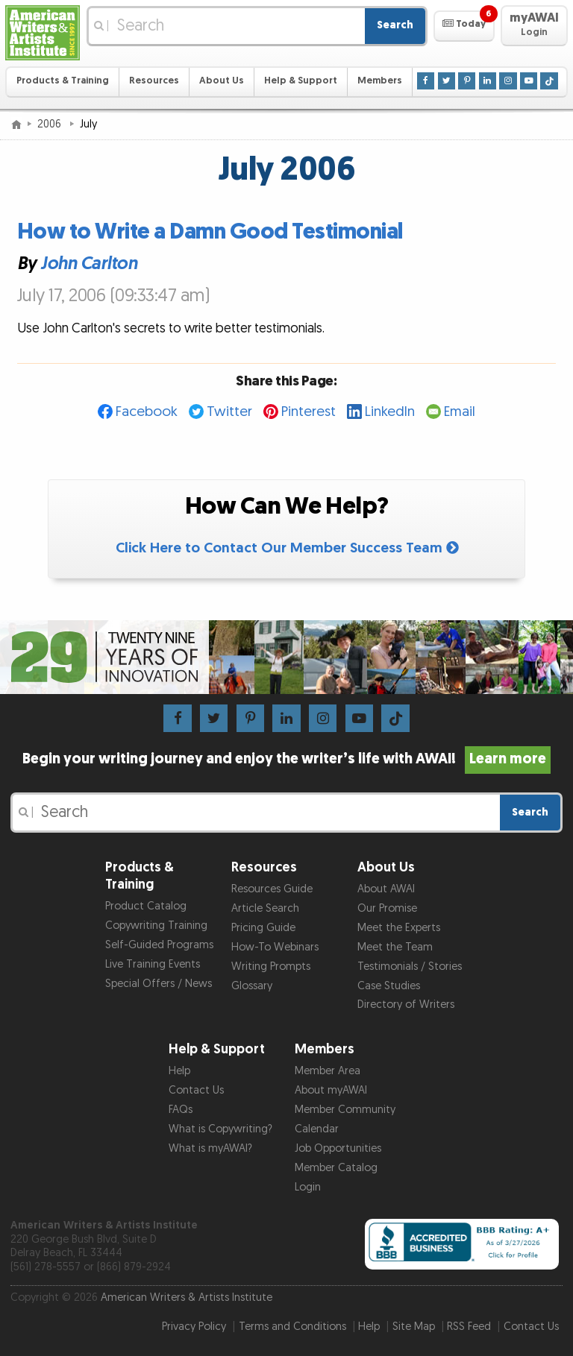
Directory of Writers (405, 1004)
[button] (463, 26)
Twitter (229, 412)
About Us (221, 81)
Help (179, 1071)
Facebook (147, 412)
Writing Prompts (270, 966)
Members (379, 81)
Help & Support (300, 81)
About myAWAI (331, 1090)
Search (395, 25)
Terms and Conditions (292, 1326)
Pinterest (308, 412)
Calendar (317, 1129)
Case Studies (388, 986)
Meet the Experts (398, 928)
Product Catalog (146, 906)
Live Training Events (152, 964)
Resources (154, 81)
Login (308, 1187)
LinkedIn (390, 412)
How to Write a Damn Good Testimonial (210, 232)
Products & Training (62, 81)
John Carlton (88, 264)
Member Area (327, 1071)
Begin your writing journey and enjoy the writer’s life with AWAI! (286, 759)
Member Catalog (336, 1168)
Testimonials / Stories (409, 966)
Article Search (265, 908)
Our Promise (387, 908)
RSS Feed (469, 1326)
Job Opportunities (338, 1148)
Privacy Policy (194, 1326)
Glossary (251, 986)
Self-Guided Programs (159, 945)
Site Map (413, 1326)
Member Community (345, 1110)
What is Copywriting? (220, 1129)
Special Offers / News (158, 984)
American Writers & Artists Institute (186, 1297)
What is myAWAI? (210, 1148)
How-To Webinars (275, 947)
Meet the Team (395, 947)
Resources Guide (272, 889)
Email (459, 412)
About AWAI (386, 889)
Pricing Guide (263, 928)
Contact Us (196, 1090)
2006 (50, 124)
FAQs (180, 1110)
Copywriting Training (156, 925)
